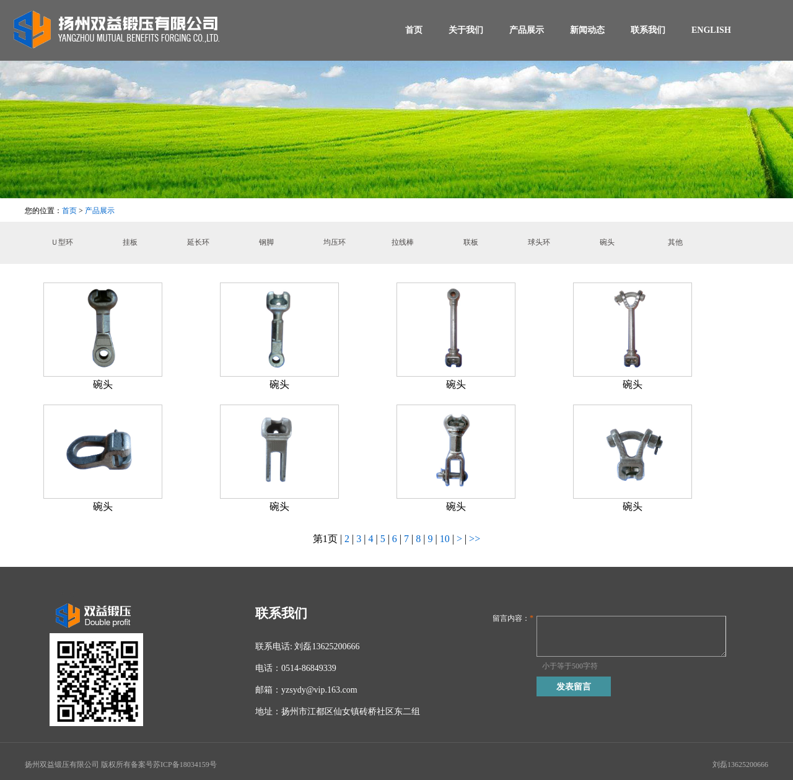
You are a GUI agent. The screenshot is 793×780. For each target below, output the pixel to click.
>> (474, 538)
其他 (675, 242)
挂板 (130, 242)
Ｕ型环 (62, 242)
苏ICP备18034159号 (185, 764)
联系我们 (648, 30)
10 (446, 538)
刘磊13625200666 (740, 764)
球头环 (539, 242)
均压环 (334, 242)
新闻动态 (587, 30)
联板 (470, 242)
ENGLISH (711, 30)
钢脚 (266, 242)
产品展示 (526, 30)
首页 (414, 30)
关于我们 (466, 30)
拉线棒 (403, 242)
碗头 (607, 242)
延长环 (198, 242)
